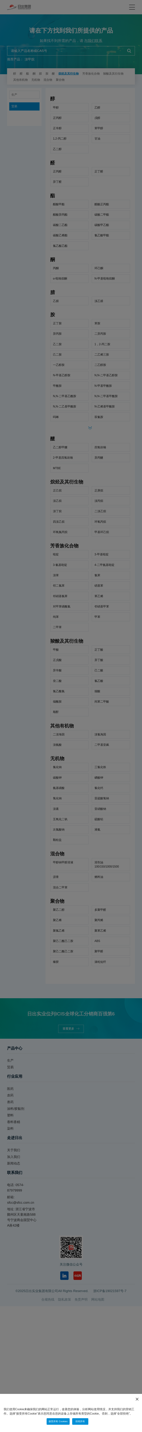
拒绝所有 (83, 1420)
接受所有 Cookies (56, 1420)
